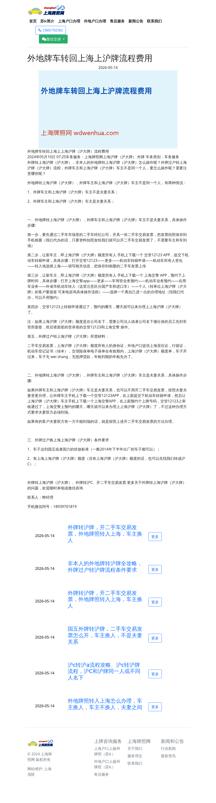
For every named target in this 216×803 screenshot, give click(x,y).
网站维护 (34, 768)
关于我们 (134, 748)
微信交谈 (52, 39)
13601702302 (50, 30)
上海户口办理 (69, 21)
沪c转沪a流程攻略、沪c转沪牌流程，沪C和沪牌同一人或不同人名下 (104, 671)
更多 (155, 536)
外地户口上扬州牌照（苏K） (107, 764)
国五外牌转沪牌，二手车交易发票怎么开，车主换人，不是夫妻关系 (105, 635)
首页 (33, 21)
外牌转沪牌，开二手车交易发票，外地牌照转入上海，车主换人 (105, 533)
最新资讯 (168, 756)
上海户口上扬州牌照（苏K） (107, 751)
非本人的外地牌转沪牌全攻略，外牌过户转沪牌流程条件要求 (105, 566)
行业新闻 (168, 748)
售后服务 (117, 21)
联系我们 (154, 21)
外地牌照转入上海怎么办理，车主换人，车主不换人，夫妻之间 (105, 704)
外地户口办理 (95, 21)
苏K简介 (47, 21)
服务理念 (134, 756)
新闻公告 (135, 21)
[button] (105, 534)
